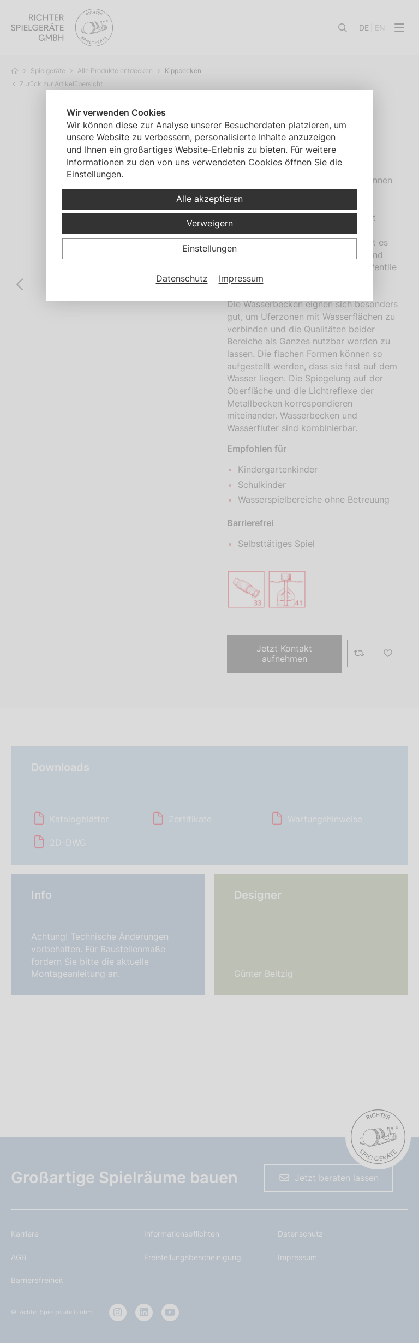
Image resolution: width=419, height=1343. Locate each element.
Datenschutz (182, 278)
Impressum (241, 278)
